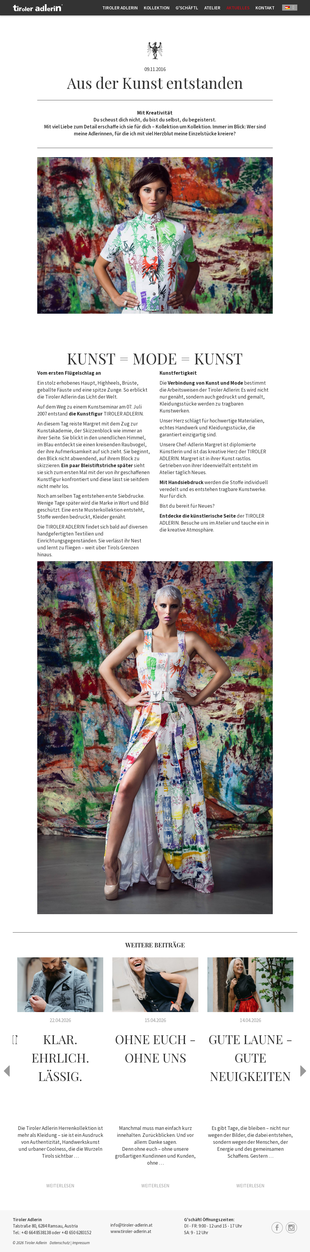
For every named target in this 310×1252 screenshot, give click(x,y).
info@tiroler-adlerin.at (131, 1225)
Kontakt (265, 8)
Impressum (81, 1242)
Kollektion (157, 8)
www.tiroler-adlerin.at (130, 1231)
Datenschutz (60, 1242)
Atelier (212, 8)
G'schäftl (187, 8)
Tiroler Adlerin (120, 8)
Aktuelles (237, 8)
